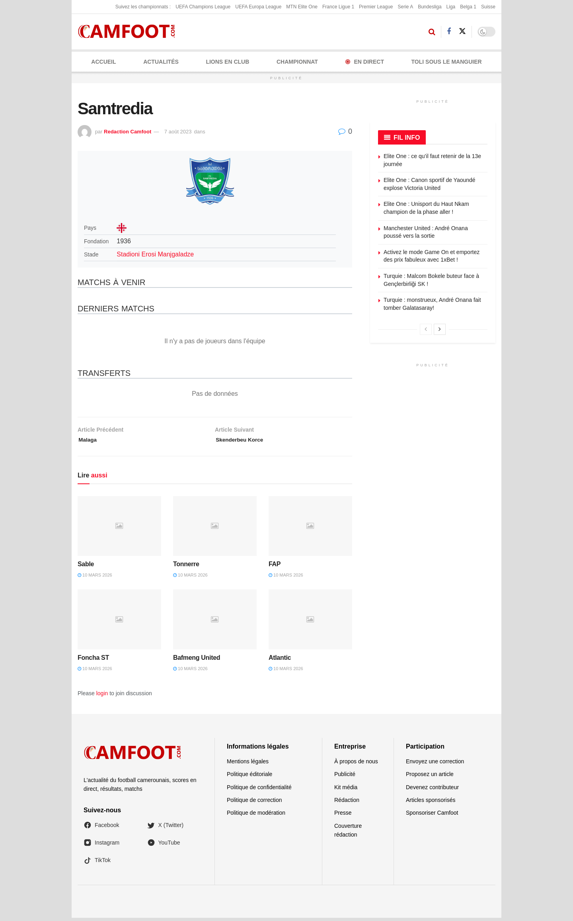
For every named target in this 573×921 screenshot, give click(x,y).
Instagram (101, 846)
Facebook (101, 828)
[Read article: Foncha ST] (119, 622)
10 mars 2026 (95, 578)
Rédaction (346, 803)
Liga (451, 7)
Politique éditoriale (249, 777)
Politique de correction (254, 803)
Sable (86, 567)
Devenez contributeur (432, 790)
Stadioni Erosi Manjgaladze (155, 254)
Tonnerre (186, 567)
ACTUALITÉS (161, 62)
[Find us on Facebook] (449, 31)
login (102, 696)
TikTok (97, 863)
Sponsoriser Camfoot (432, 816)
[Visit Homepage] (129, 32)
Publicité (344, 777)
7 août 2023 (178, 132)
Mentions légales (248, 764)
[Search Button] (432, 32)
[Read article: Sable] (119, 529)
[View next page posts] (440, 329)
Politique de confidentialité (259, 790)
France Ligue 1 (338, 7)
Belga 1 (468, 7)
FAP (275, 567)
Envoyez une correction (435, 764)
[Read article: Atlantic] (310, 622)
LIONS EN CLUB (227, 62)
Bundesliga (429, 7)
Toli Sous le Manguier (446, 62)
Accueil (103, 62)
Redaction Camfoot (127, 132)
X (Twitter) (165, 828)
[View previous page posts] (426, 329)
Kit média (345, 790)
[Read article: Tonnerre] (215, 529)
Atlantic (280, 660)
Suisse (488, 7)
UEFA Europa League (258, 7)
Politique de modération (256, 816)
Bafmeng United (196, 660)
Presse (343, 816)
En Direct (364, 62)
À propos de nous (356, 764)
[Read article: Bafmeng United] (215, 622)
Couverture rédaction (348, 833)
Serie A (405, 7)
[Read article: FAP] (310, 529)
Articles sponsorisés (431, 803)
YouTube (163, 846)
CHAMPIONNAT (297, 62)
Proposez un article (430, 777)
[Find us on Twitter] (462, 31)
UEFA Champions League (202, 7)
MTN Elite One (302, 7)
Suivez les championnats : (143, 7)
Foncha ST (93, 660)
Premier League (376, 7)
